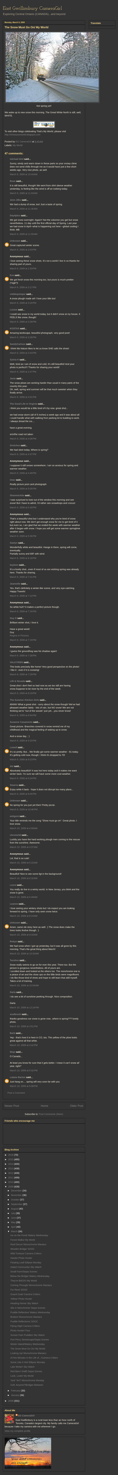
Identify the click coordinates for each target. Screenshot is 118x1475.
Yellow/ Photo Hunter (21, 1299)
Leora (13, 885)
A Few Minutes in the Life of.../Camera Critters (34, 1357)
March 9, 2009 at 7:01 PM (23, 577)
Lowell (13, 747)
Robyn (13, 941)
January (15, 1395)
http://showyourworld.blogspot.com (22, 134)
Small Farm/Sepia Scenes (23, 1271)
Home (44, 1105)
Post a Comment (16, 1093)
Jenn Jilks (15, 200)
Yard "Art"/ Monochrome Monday (27, 1380)
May (13, 1222)
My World (18, 145)
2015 (11, 1159)
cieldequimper (18, 294)
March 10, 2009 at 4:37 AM (23, 847)
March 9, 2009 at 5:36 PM (23, 536)
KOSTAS (14, 328)
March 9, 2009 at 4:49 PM (23, 473)
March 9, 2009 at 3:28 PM (23, 321)
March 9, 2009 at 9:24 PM (23, 778)
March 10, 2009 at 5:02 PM (24, 1070)
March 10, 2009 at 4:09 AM (23, 828)
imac (12, 480)
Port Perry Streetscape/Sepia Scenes (29, 1339)
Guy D (13, 618)
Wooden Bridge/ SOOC (22, 1249)
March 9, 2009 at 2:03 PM (23, 249)
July (13, 1213)
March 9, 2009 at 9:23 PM (23, 759)
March (14, 1231)
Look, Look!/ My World (22, 1376)
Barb (12, 1033)
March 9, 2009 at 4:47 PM (23, 454)
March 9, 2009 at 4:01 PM (23, 397)
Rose (13, 181)
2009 (11, 1186)
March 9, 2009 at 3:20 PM (23, 303)
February (16, 1390)
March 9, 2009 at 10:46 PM (24, 809)
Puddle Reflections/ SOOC (24, 1321)
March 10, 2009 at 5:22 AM (23, 862)
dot (11, 766)
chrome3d (15, 835)
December (16, 1190)
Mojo (12, 1052)
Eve (12, 275)
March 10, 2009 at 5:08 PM (24, 1086)
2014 (11, 1164)
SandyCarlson (17, 344)
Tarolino (14, 960)
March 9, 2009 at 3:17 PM (23, 287)
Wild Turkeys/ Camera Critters (26, 1253)
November (16, 1195)
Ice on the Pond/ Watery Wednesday (29, 1235)
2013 (11, 1168)
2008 (11, 1401)
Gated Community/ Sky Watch (26, 1267)
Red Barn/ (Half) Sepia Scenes (26, 1371)
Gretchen (15, 445)
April (13, 1227)
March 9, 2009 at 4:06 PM (23, 438)
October (15, 1199)
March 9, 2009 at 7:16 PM (23, 611)
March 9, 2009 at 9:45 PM (23, 794)
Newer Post (12, 1105)
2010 (11, 1182)
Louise (13, 309)
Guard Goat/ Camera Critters (25, 1294)
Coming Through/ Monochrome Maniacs (31, 1285)
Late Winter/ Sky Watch (22, 1367)
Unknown (15, 241)
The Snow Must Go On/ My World (27, 1348)
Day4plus (15, 215)
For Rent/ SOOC (19, 1289)
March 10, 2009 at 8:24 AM (23, 916)
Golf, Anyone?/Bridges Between (26, 1385)
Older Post (76, 1105)
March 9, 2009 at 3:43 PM (23, 353)
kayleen (14, 565)
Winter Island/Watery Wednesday (27, 1344)
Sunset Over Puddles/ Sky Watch (27, 1335)
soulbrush (15, 1014)
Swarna (14, 785)
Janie (13, 378)
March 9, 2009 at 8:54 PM (23, 715)
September (17, 1204)
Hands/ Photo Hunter (21, 1258)
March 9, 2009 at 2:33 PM (23, 268)
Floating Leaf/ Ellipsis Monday (25, 1262)
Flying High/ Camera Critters (25, 1326)
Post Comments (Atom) (51, 1114)
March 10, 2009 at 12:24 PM (24, 1007)
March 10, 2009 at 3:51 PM (24, 1026)
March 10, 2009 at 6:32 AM (23, 878)
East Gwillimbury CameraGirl (32, 8)
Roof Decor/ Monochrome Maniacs (28, 1244)
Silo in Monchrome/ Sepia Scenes (27, 1308)
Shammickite (17, 495)
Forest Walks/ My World (22, 1240)
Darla (13, 992)
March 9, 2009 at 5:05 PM (23, 488)
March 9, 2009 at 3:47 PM (23, 371)
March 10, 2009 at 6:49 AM (23, 897)
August (15, 1208)
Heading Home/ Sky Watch (24, 1303)
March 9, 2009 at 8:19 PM (23, 693)
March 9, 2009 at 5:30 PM (23, 507)
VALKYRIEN (16, 662)
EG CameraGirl (26, 1415)
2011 (11, 1177)
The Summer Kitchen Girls (24, 700)
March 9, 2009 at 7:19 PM (23, 640)
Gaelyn (14, 543)
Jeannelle (15, 583)
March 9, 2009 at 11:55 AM (23, 234)
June (14, 1217)
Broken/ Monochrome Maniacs (26, 1317)
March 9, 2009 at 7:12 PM (23, 596)
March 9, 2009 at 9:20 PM (23, 740)
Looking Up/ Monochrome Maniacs (28, 1353)
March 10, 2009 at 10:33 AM (24, 953)
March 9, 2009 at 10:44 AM (23, 174)
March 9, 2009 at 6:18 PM (23, 558)
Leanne (14, 904)
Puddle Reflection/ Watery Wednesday (30, 1312)
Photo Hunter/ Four (20, 1330)
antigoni (14, 816)
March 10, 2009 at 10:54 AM (24, 985)
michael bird (17, 159)
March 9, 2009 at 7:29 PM (23, 674)
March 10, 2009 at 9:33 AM (23, 934)
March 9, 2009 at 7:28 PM (23, 655)
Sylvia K (14, 359)
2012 (11, 1173)
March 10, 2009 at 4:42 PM (24, 1045)
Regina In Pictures (19, 635)
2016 (11, 1155)
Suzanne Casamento (21, 722)
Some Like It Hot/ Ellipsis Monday (27, 1362)
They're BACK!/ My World (23, 1280)
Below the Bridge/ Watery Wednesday (30, 1276)
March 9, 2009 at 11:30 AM (23, 208)
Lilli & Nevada (17, 681)
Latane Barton (17, 1077)
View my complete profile (17, 1431)
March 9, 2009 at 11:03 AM (23, 193)
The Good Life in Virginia (23, 404)
